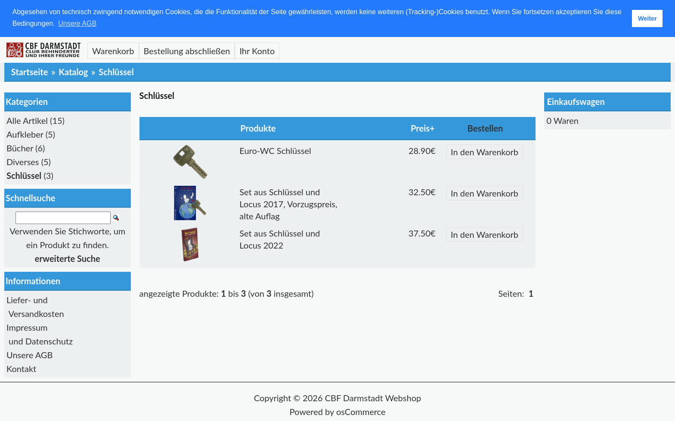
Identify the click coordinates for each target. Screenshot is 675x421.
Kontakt (21, 368)
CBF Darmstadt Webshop (373, 398)
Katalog (73, 72)
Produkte (258, 128)
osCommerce (361, 411)
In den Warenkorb (484, 152)
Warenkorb (113, 51)
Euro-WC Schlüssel (275, 150)
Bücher (19, 148)
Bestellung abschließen (187, 51)
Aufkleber (24, 134)
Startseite (29, 72)
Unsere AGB (29, 355)
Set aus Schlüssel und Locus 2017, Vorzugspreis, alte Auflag (288, 204)
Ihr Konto (257, 51)
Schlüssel (116, 72)
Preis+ (423, 128)
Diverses (22, 162)
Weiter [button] (647, 18)
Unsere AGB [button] (77, 23)
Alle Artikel (27, 120)
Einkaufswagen (575, 101)
